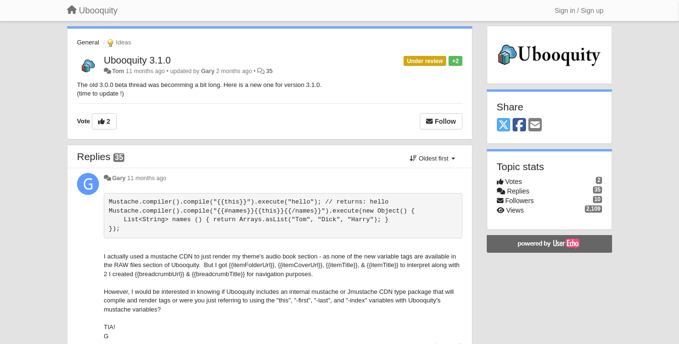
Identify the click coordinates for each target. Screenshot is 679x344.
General (88, 42)
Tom (118, 71)
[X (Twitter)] (503, 125)
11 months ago (146, 178)
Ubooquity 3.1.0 (137, 60)
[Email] (535, 125)
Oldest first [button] (432, 158)
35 (269, 71)
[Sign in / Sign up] (579, 10)
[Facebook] (519, 125)
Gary (207, 71)
